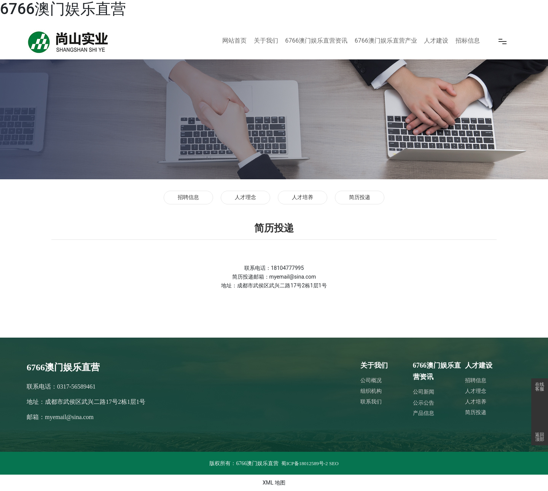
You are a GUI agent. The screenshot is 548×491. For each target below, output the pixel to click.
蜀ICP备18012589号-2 (304, 463)
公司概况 (371, 380)
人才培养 (302, 197)
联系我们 (371, 402)
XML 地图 (274, 483)
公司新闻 (423, 392)
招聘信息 (188, 197)
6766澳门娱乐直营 (63, 9)
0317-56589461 (76, 386)
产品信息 (423, 413)
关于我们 (374, 365)
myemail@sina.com (69, 417)
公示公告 (423, 403)
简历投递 (359, 197)
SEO (334, 463)
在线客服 (539, 386)
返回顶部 (539, 437)
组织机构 (371, 391)
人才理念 (245, 197)
